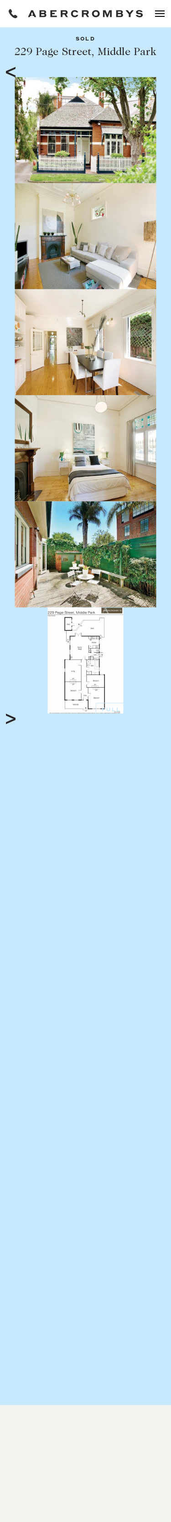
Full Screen (127, 710)
